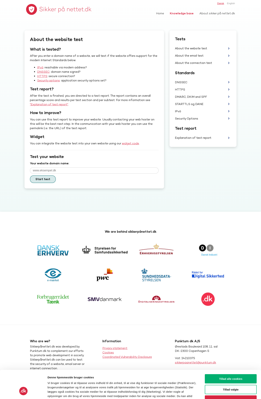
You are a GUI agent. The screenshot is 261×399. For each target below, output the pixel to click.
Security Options (186, 118)
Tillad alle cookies (230, 354)
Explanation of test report (193, 137)
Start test (43, 179)
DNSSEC (43, 71)
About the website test (191, 48)
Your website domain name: (49, 163)
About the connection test (193, 63)
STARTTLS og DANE (189, 104)
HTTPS (42, 76)
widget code (130, 143)
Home (160, 13)
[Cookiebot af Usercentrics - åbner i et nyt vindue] (23, 392)
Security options (48, 80)
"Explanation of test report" (49, 104)
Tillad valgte (231, 365)
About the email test (189, 55)
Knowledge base (182, 13)
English (231, 3)
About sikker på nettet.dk (217, 13)
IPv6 (40, 67)
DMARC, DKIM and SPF (191, 96)
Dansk (220, 3)
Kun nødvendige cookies (231, 375)
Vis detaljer (188, 391)
